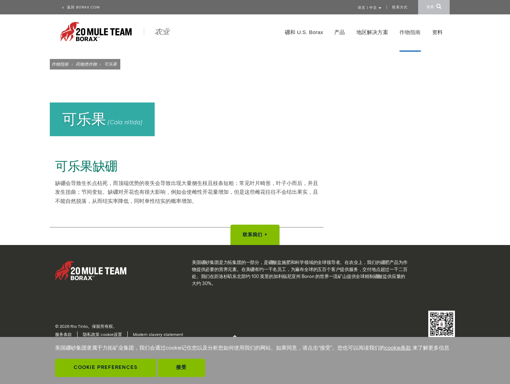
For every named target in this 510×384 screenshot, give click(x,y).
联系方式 (400, 7)
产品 (339, 32)
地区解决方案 (372, 32)
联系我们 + (255, 234)
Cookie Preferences (105, 367)
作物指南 (60, 64)
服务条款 (63, 334)
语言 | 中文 (369, 7)
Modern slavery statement (158, 334)
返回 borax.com (80, 7)
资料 (437, 32)
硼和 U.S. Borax (304, 32)
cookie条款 (398, 348)
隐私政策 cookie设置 (102, 334)
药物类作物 (86, 64)
